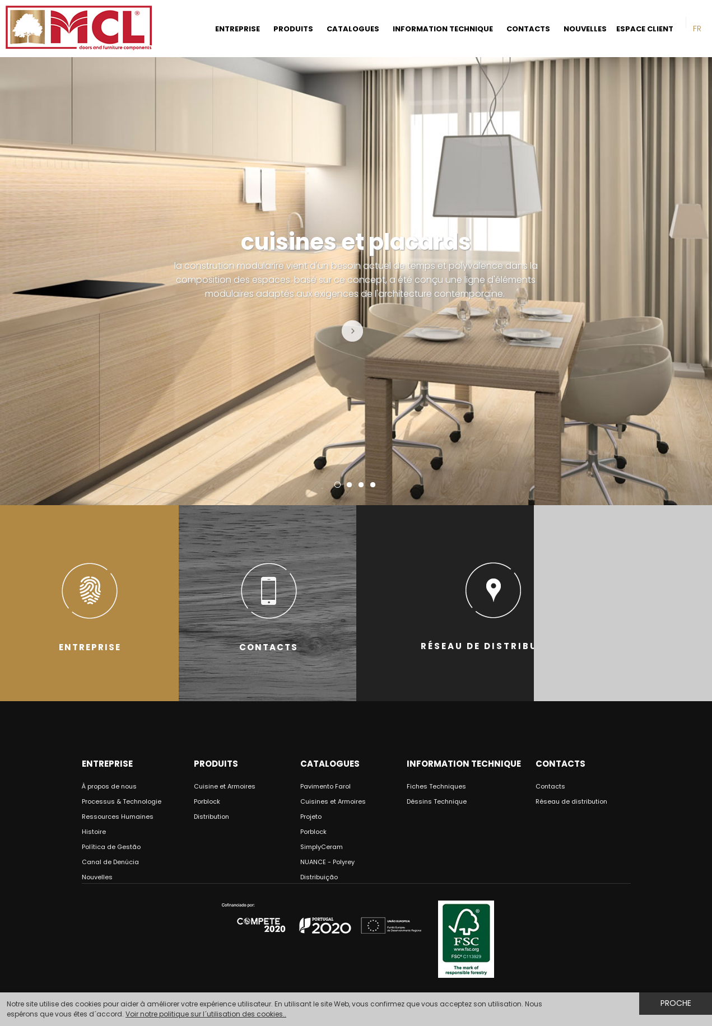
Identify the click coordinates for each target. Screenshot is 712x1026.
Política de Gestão (111, 846)
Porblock (207, 801)
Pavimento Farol (325, 786)
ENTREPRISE (237, 29)
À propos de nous (109, 786)
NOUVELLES (585, 29)
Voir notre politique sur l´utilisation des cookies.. (205, 1014)
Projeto (311, 816)
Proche (675, 1003)
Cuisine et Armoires (224, 786)
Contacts (550, 786)
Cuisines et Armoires (333, 801)
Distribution (211, 816)
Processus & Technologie (121, 801)
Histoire (94, 831)
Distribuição (319, 877)
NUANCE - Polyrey (327, 861)
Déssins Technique (437, 801)
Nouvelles (97, 877)
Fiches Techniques (436, 786)
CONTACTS (528, 29)
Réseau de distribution (571, 801)
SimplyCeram (321, 846)
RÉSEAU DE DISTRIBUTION (493, 603)
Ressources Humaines (117, 816)
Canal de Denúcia (110, 861)
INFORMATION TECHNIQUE (443, 29)
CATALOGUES (353, 29)
